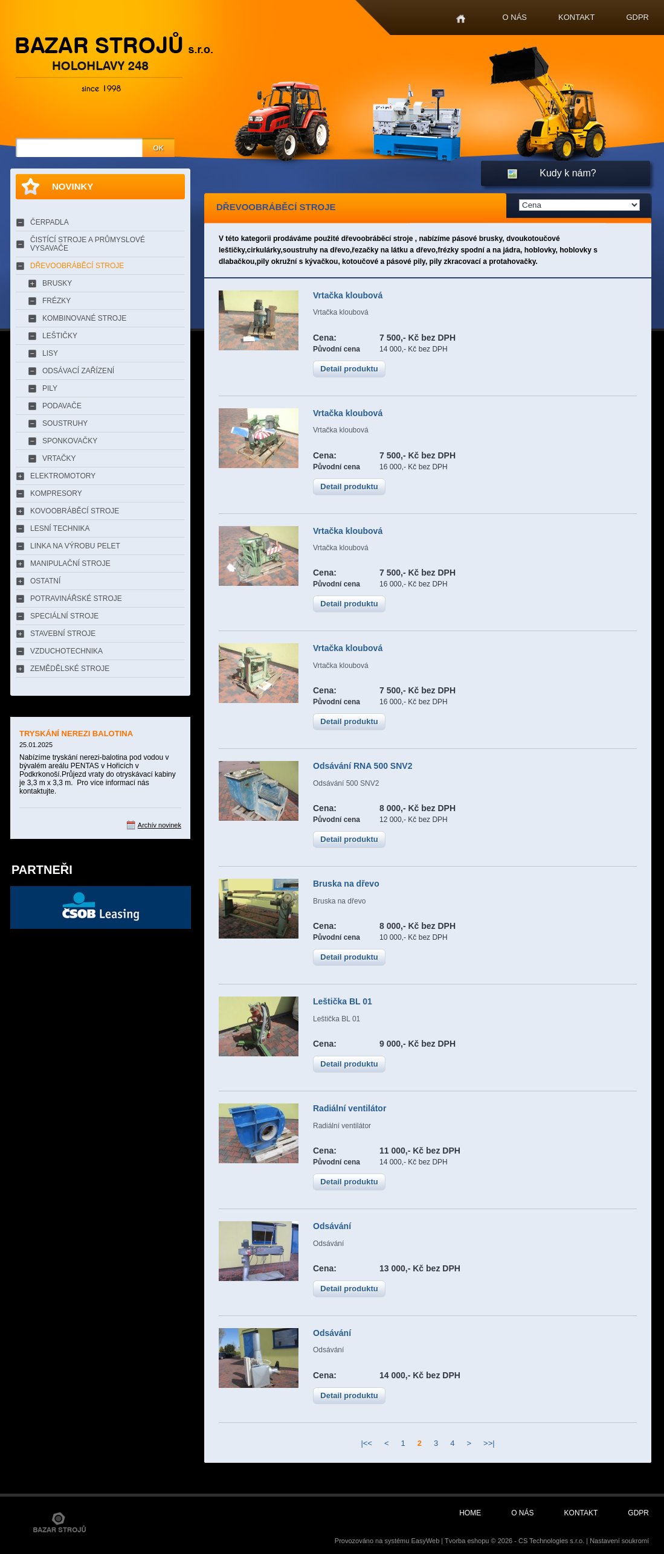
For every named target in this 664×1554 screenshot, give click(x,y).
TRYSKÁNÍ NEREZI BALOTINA (76, 733)
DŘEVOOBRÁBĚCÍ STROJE (77, 266)
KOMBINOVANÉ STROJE (84, 318)
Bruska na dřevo (346, 883)
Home (460, 19)
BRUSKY (57, 283)
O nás (515, 17)
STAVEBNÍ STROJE (62, 633)
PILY (49, 388)
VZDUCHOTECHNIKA (66, 651)
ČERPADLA (49, 222)
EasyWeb (425, 1540)
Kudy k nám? (568, 173)
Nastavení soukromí (619, 1540)
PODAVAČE (62, 406)
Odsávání (332, 1226)
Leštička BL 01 (342, 1001)
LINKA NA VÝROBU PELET (75, 546)
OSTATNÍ (45, 581)
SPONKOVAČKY (69, 441)
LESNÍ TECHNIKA (59, 528)
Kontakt (576, 17)
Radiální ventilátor (349, 1108)
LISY (50, 353)
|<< (366, 1443)
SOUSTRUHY (65, 423)
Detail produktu (349, 368)
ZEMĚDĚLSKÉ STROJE (69, 668)
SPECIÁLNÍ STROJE (64, 616)
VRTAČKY (59, 458)
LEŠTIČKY (59, 336)
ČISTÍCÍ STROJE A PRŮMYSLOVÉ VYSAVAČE (87, 244)
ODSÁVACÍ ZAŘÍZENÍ (78, 371)
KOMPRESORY (56, 493)
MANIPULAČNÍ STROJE (70, 563)
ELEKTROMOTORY (62, 476)
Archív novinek (159, 825)
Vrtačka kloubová (347, 295)
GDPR (637, 17)
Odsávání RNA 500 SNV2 (362, 766)
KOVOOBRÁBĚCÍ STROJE (74, 511)
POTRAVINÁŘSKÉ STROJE (76, 598)
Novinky (72, 186)
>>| (489, 1443)
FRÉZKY (56, 301)
